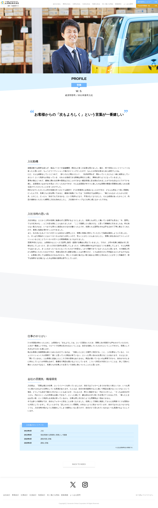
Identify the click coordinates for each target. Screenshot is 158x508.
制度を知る (96, 4)
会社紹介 (6, 495)
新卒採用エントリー (144, 2)
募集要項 (118, 4)
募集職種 (64, 495)
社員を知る (86, 4)
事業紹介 (15, 495)
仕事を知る (76, 4)
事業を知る (66, 4)
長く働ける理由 (107, 4)
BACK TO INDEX (79, 464)
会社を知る (57, 4)
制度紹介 (41, 495)
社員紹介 (33, 495)
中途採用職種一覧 (144, 6)
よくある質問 (128, 4)
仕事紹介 (24, 495)
